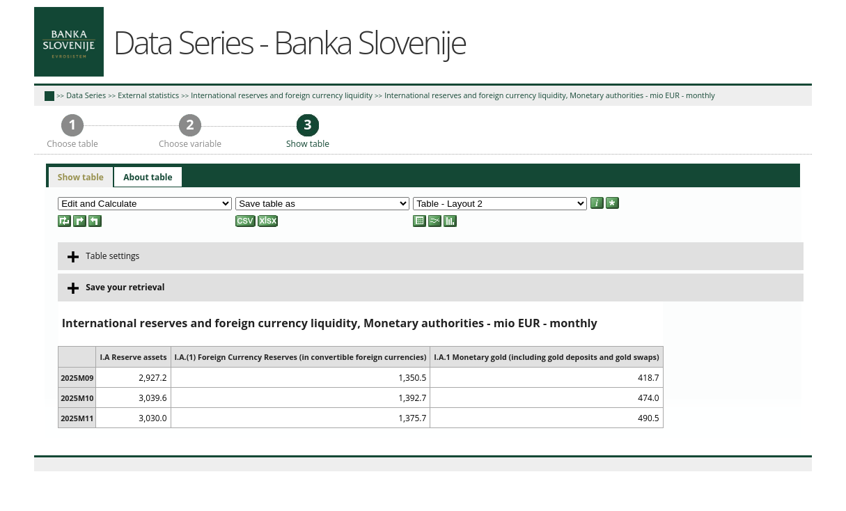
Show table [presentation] (81, 177)
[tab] (81, 177)
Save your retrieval (116, 287)
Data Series (86, 95)
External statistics (148, 95)
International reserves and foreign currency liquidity (282, 95)
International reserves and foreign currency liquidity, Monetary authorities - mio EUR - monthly (549, 95)
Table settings (103, 256)
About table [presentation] (147, 177)
